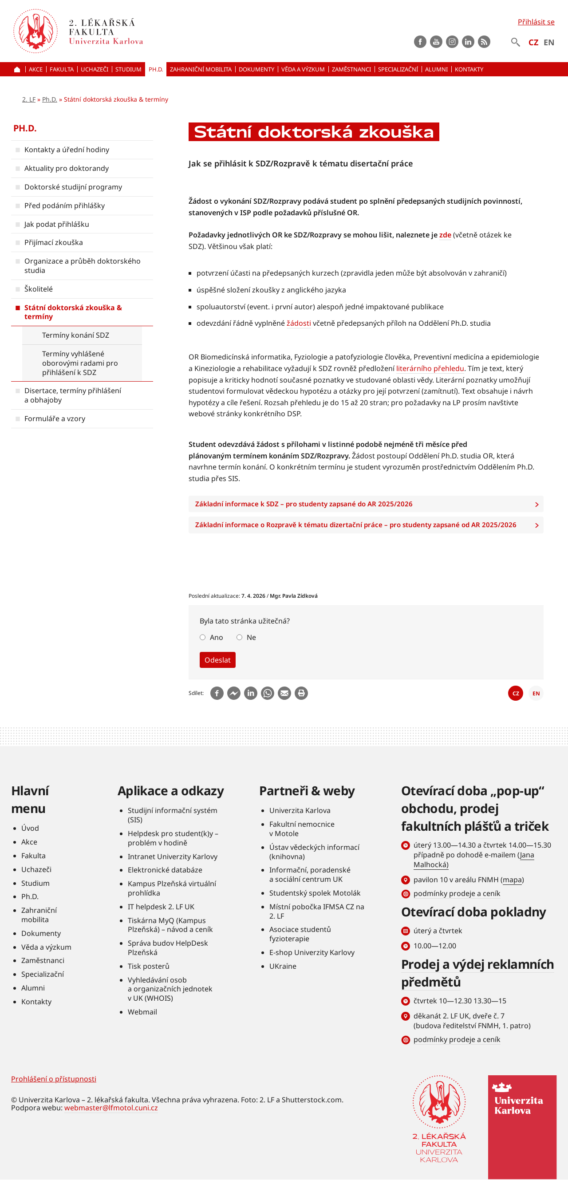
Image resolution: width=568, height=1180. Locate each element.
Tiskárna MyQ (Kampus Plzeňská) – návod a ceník (170, 925)
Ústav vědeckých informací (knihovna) (314, 851)
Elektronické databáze (165, 870)
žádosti (299, 323)
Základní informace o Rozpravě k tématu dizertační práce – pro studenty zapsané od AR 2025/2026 (369, 525)
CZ (533, 42)
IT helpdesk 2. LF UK (161, 907)
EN (549, 42)
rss (484, 42)
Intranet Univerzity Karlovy (172, 856)
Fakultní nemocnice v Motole (302, 828)
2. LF (29, 99)
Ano (216, 637)
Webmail (142, 1012)
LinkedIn (468, 42)
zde (445, 235)
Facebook (420, 42)
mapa (512, 879)
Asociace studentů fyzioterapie (300, 933)
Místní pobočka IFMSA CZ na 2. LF (316, 911)
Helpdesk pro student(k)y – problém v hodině (173, 838)
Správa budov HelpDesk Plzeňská (168, 947)
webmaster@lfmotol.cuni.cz (111, 1108)
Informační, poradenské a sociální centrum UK (310, 874)
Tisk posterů (149, 966)
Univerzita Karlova (300, 810)
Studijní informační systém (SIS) (172, 815)
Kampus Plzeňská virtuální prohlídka (172, 888)
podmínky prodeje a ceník (457, 893)
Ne (251, 637)
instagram (452, 42)
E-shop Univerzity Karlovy (312, 952)
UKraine (282, 966)
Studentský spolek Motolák (315, 893)
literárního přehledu (430, 368)
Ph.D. (49, 99)
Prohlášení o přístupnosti (53, 1079)
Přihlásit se (536, 22)
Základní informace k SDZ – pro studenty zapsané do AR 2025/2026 (369, 504)
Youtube (436, 42)
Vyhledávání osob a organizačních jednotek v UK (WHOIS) (170, 989)
